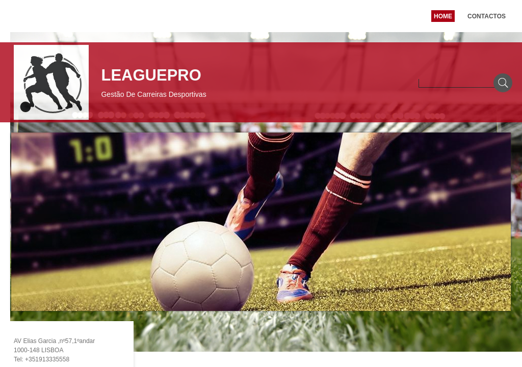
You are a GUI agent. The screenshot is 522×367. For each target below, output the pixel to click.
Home (443, 16)
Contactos (486, 16)
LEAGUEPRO (151, 75)
